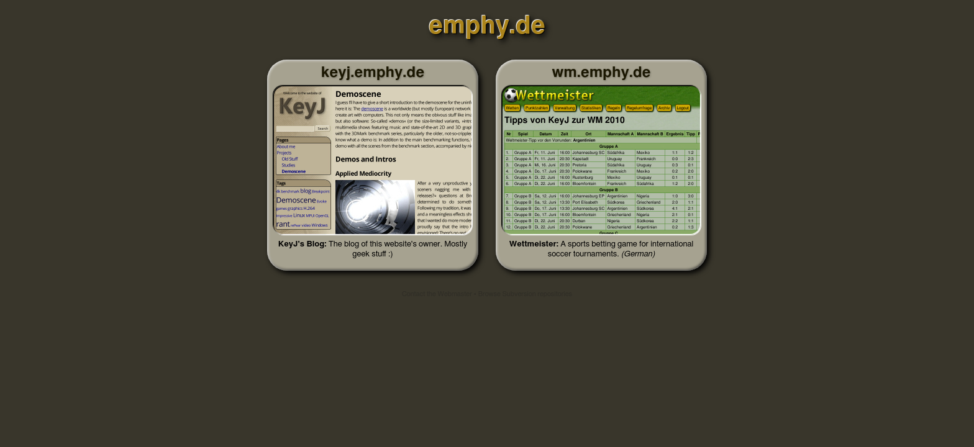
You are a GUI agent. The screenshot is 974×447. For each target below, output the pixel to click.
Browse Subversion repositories (525, 294)
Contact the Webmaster (437, 294)
